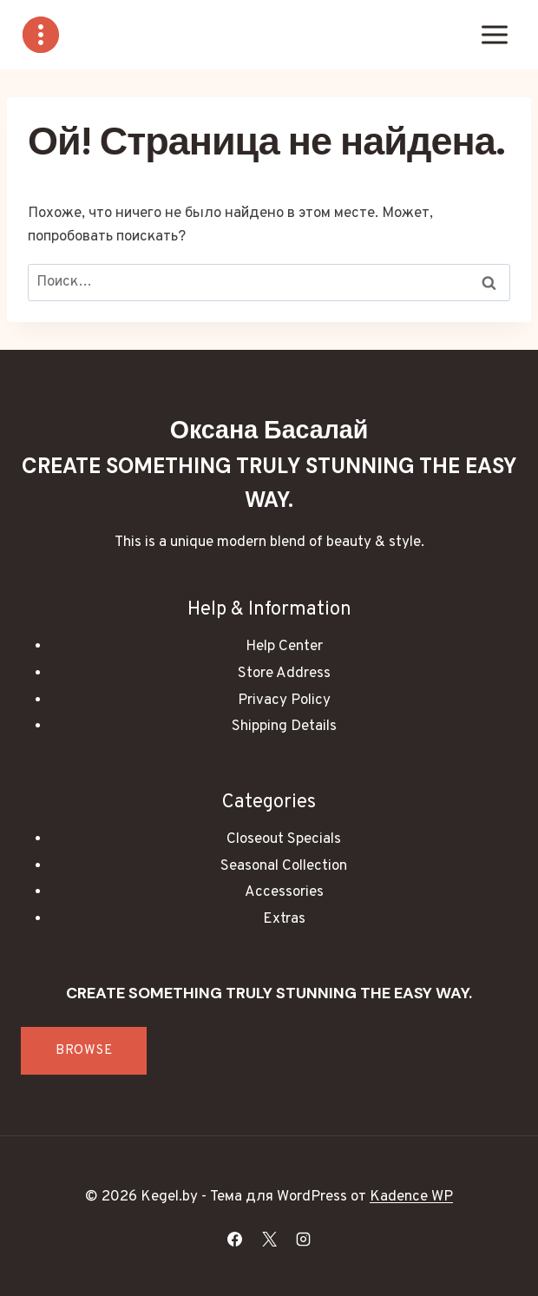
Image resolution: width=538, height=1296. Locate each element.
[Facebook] (235, 1238)
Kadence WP (411, 1197)
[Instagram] (303, 1238)
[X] (269, 1238)
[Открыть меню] (494, 34)
